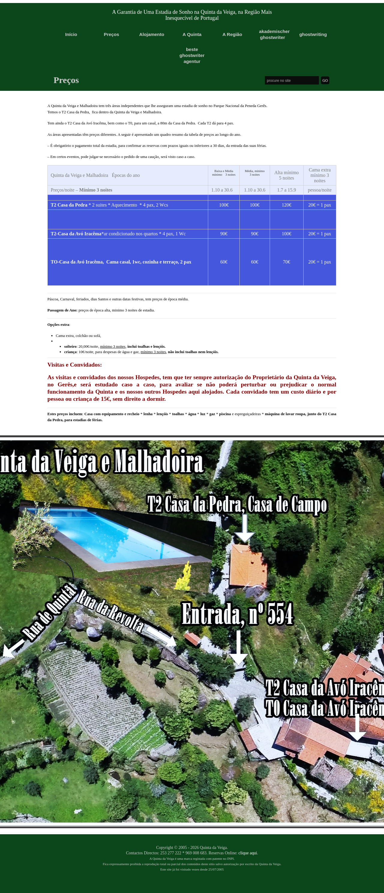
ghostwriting (312, 34)
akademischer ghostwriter (272, 34)
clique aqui (247, 853)
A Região (232, 34)
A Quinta (191, 34)
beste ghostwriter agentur (191, 55)
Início (71, 34)
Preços (111, 34)
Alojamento (151, 34)
